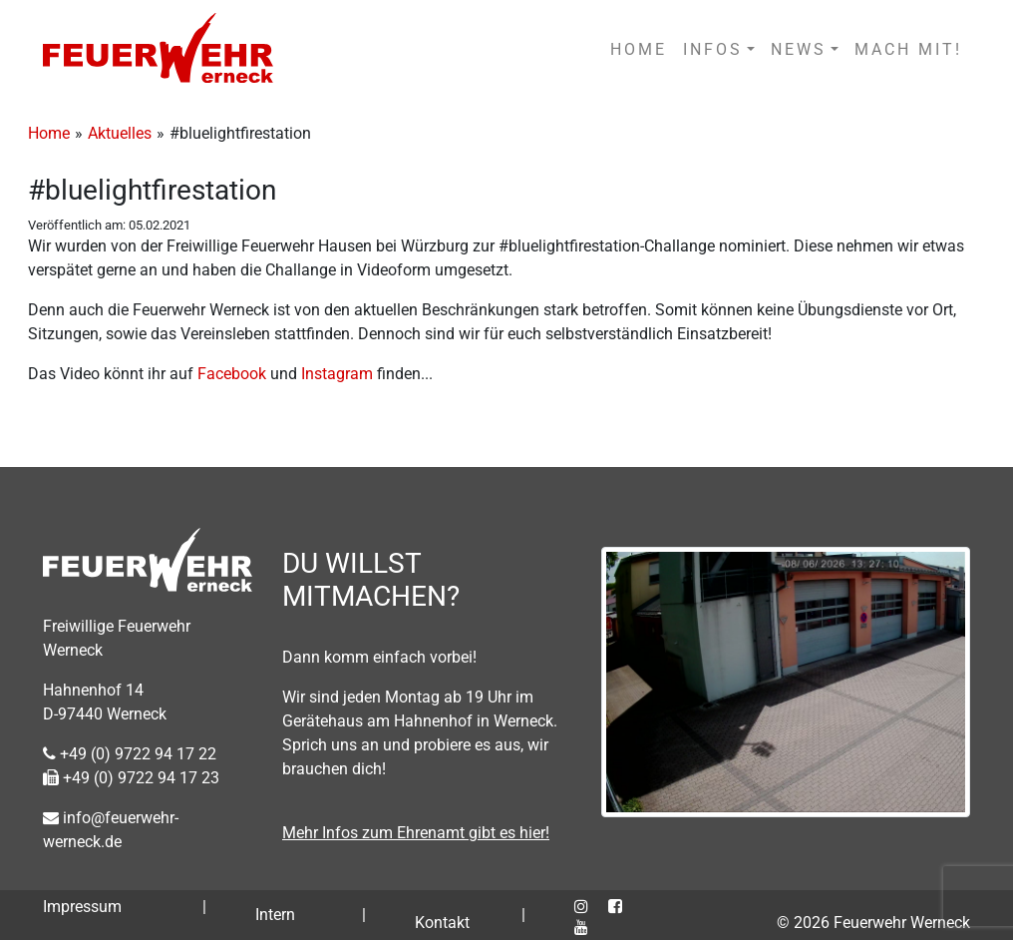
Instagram (339, 373)
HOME (638, 49)
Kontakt (442, 922)
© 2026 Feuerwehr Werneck (873, 922)
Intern (275, 914)
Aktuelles (120, 133)
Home (49, 133)
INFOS (713, 49)
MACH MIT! (908, 49)
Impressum (82, 906)
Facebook (233, 373)
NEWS (799, 49)
